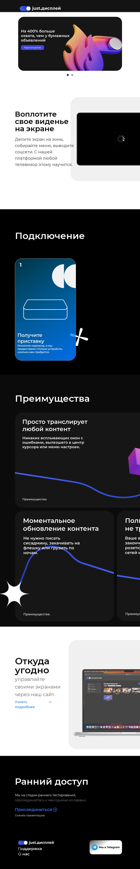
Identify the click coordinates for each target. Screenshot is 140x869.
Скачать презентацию (30, 815)
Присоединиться (33, 809)
